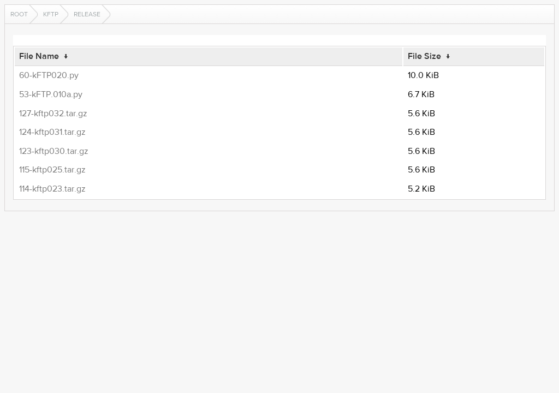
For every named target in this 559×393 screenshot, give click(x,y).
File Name (39, 56)
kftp (50, 14)
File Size (424, 56)
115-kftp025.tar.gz (52, 169)
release (87, 14)
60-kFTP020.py (49, 75)
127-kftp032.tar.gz (53, 113)
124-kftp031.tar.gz (52, 132)
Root (19, 14)
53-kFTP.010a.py (50, 94)
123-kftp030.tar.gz (53, 151)
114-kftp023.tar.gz (52, 188)
